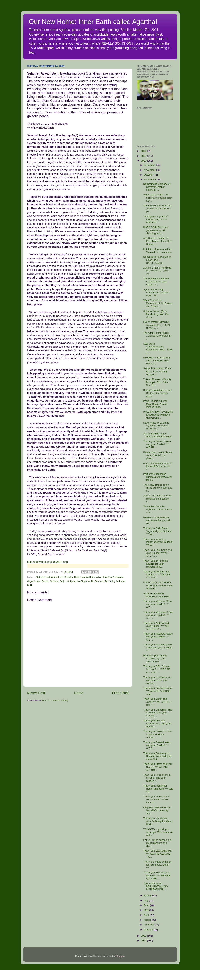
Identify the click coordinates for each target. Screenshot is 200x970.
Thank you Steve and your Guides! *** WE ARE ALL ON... (157, 766)
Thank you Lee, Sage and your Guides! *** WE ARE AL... (157, 553)
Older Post (120, 693)
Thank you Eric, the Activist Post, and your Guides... (157, 723)
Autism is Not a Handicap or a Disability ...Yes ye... (157, 270)
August (148, 895)
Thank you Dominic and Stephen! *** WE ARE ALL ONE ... (156, 574)
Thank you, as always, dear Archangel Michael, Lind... (158, 821)
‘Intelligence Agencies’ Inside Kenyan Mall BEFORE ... (155, 219)
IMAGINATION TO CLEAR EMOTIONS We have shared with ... (158, 414)
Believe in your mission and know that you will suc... (156, 520)
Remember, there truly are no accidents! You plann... (157, 455)
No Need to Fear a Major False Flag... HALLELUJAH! (157, 259)
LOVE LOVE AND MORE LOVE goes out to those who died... (157, 585)
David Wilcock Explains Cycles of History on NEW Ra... (156, 425)
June (147, 905)
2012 (144, 935)
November (150, 169)
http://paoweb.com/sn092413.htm (47, 561)
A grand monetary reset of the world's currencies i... (157, 466)
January (149, 929)
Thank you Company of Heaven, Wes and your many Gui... (157, 756)
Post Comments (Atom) (55, 700)
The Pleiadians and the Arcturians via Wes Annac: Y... (156, 281)
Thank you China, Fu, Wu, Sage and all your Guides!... (157, 734)
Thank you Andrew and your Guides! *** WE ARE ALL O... (156, 626)
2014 (144, 156)
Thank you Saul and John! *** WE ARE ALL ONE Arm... (157, 691)
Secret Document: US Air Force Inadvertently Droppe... (157, 371)
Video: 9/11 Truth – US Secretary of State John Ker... (157, 197)
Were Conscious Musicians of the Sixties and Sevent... (157, 303)
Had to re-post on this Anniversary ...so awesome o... (155, 658)
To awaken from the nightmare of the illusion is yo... (157, 509)
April (147, 915)
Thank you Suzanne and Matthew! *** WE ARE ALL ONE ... (156, 875)
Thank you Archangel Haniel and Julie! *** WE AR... (158, 788)
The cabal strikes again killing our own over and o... (157, 487)
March (148, 919)
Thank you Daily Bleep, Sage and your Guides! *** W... (157, 531)
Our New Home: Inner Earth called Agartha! (93, 22)
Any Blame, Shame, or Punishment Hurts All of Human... (157, 241)
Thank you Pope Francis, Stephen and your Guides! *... (157, 777)
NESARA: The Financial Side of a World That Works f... (156, 360)
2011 (144, 940)
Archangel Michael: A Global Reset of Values (157, 435)
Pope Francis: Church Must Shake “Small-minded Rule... (155, 403)
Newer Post (36, 693)
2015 (144, 151)
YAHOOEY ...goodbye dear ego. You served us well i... (158, 832)
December (150, 165)
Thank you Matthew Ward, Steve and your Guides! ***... (157, 647)
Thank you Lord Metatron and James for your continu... (157, 680)
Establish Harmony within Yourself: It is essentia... (157, 250)
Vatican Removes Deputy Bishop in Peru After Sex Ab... (157, 382)
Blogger (120, 956)
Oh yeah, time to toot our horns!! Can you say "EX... (157, 810)
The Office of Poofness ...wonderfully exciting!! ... (157, 335)
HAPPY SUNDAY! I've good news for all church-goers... (155, 230)
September (150, 179)
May (146, 910)
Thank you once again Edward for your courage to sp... (155, 563)
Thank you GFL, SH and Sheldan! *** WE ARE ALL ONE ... (156, 669)
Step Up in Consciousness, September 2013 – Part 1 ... (157, 348)
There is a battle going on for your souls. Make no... (157, 864)
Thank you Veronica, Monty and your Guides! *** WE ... (157, 542)
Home (78, 693)
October (149, 174)
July (146, 900)
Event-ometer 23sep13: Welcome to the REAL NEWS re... (156, 324)
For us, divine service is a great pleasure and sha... (157, 843)
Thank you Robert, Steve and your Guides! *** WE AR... (157, 444)
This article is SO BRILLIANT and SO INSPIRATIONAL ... (155, 886)
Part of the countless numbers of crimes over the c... (157, 477)
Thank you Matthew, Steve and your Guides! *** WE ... (158, 604)
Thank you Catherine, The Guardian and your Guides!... (157, 712)
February (149, 924)
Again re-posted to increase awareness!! (156, 595)
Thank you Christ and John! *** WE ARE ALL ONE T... (157, 701)
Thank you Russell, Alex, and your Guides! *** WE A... (157, 745)
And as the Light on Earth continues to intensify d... (157, 498)
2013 (144, 160)
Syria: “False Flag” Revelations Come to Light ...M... (156, 292)
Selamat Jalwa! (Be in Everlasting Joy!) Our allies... (156, 314)
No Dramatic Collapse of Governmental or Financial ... (156, 187)
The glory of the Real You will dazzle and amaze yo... (157, 208)
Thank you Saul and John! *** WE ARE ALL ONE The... (157, 853)
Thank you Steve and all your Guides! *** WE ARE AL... (156, 799)
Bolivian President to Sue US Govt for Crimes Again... (157, 393)
